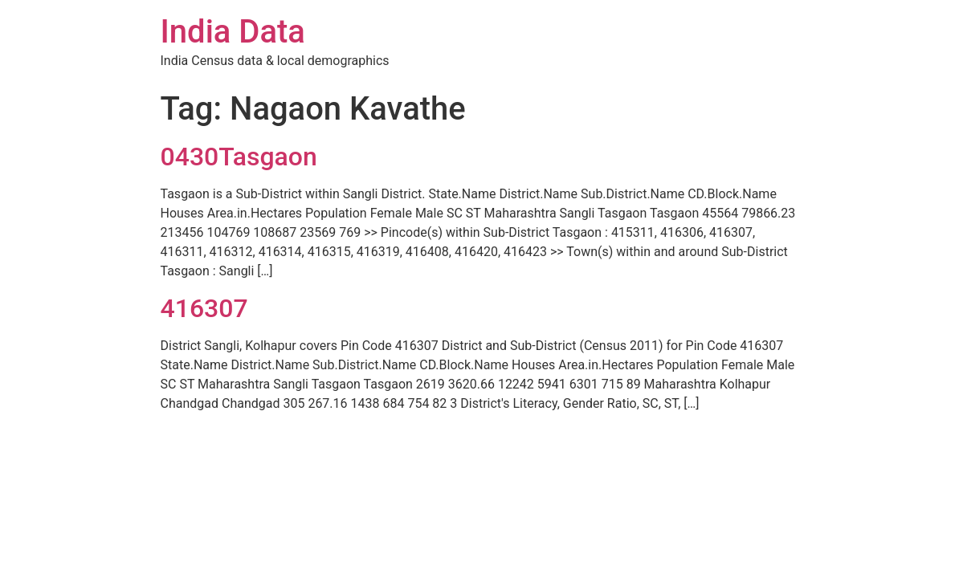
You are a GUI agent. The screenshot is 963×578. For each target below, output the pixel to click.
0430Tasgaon (239, 156)
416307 (204, 308)
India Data (233, 32)
